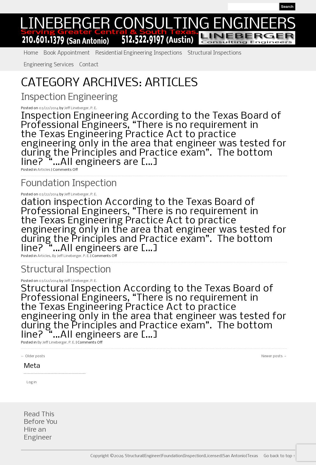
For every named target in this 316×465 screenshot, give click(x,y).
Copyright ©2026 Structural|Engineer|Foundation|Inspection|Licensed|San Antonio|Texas (174, 456)
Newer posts (274, 356)
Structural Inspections (214, 53)
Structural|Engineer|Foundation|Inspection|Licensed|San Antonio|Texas (158, 31)
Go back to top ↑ (279, 456)
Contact (89, 65)
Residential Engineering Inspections (138, 53)
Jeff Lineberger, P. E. (80, 108)
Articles (44, 170)
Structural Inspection (66, 270)
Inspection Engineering (69, 97)
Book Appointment (67, 53)
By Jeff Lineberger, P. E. (71, 256)
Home (31, 53)
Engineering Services (49, 65)
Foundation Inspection (69, 184)
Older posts (33, 356)
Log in (32, 382)
